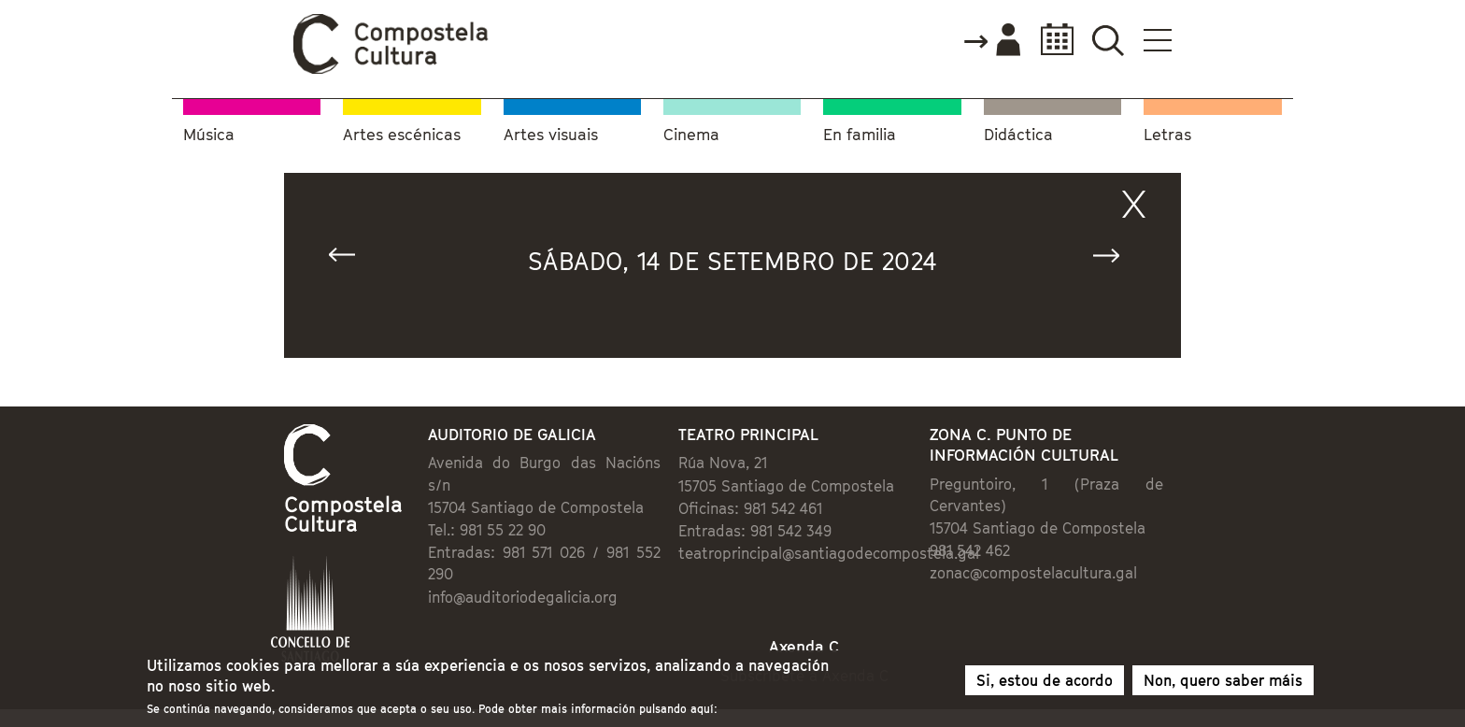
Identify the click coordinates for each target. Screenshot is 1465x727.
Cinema (691, 135)
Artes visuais (551, 135)
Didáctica (1018, 135)
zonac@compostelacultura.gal (1033, 572)
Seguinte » (1114, 259)
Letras (1167, 135)
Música (209, 135)
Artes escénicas (402, 135)
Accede (991, 41)
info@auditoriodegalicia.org (523, 597)
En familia (859, 135)
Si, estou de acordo (1044, 681)
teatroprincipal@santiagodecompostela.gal (828, 553)
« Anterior (350, 259)
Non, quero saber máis (1223, 681)
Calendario (1052, 39)
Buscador (1108, 39)
